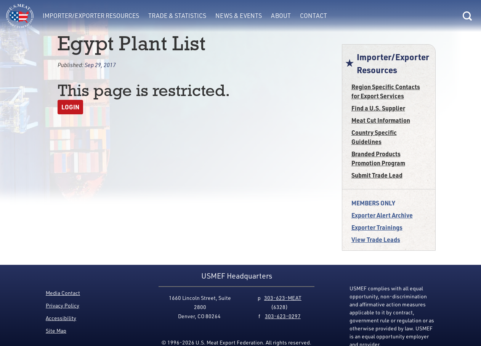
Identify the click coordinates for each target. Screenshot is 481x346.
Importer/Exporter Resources (91, 15)
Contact (313, 15)
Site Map (56, 330)
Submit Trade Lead (376, 175)
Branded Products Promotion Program (378, 158)
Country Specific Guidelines (374, 137)
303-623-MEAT (282, 298)
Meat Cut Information (380, 120)
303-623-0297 (283, 316)
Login (70, 107)
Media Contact (63, 293)
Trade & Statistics (177, 15)
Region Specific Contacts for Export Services (385, 91)
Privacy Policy (62, 305)
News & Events (238, 15)
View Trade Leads (375, 239)
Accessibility (61, 318)
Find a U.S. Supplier (378, 108)
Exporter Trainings (376, 227)
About (281, 15)
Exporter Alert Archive (382, 215)
